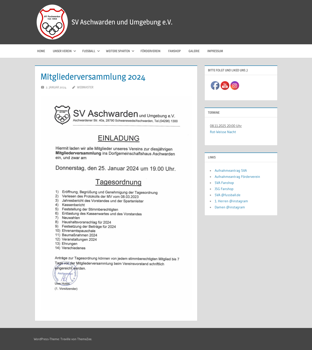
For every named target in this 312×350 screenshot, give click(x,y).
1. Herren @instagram (231, 201)
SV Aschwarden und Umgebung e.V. (122, 22)
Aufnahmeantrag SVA (231, 170)
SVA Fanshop (224, 182)
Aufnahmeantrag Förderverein (237, 176)
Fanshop (174, 51)
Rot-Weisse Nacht (223, 132)
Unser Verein (64, 51)
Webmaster (85, 87)
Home (41, 51)
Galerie (194, 51)
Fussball (91, 51)
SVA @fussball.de (227, 195)
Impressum (215, 51)
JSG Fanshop (224, 189)
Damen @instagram (230, 207)
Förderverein (150, 51)
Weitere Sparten (120, 51)
